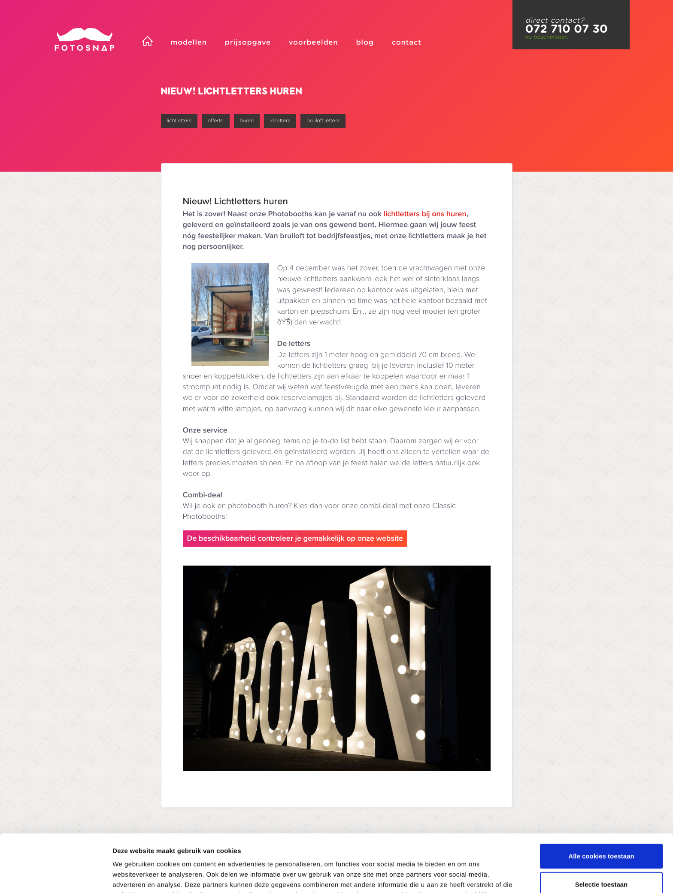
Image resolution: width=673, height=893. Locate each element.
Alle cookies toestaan (601, 798)
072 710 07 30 (566, 29)
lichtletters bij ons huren (425, 214)
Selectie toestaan (601, 826)
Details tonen (463, 876)
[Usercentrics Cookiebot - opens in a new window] (55, 876)
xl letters (280, 121)
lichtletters (179, 121)
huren (247, 121)
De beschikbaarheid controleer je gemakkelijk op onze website (295, 538)
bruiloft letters (323, 121)
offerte (216, 121)
